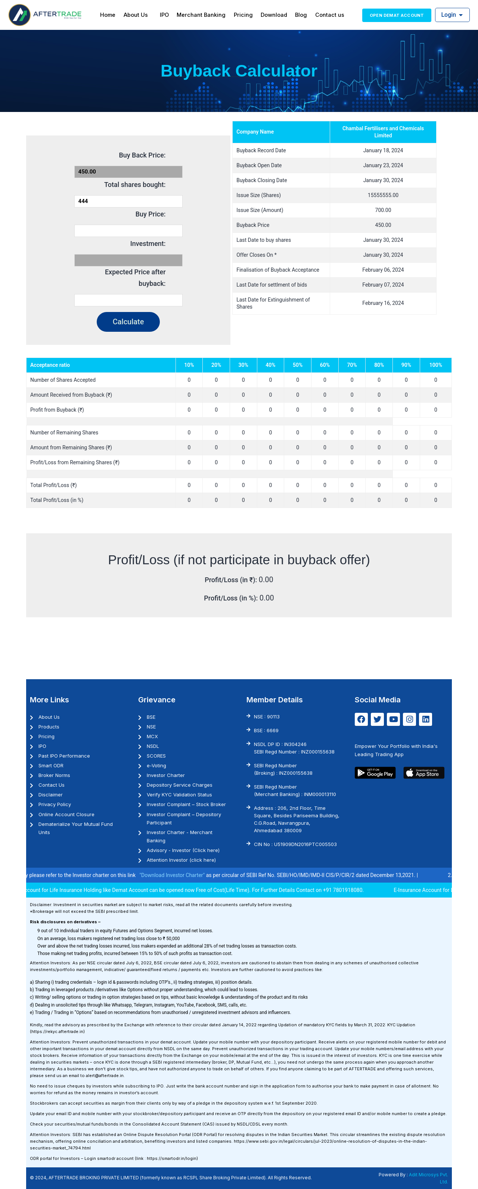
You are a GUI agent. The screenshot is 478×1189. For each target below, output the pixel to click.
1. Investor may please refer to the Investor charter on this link (75, 875)
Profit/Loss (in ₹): (232, 580)
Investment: (148, 243)
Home (114, 14)
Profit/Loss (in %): (231, 598)
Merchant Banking (202, 14)
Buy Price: (151, 214)
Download (271, 14)
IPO (167, 14)
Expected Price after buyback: (135, 277)
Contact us (324, 14)
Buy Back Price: (142, 155)
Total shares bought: (135, 184)
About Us (140, 14)
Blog (297, 14)
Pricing (242, 14)
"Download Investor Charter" (182, 875)
